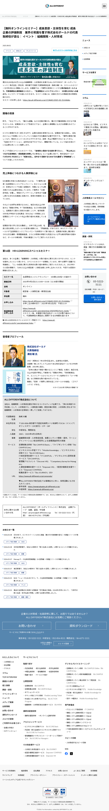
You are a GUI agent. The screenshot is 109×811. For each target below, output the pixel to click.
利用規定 (21, 775)
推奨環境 (24, 771)
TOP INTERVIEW (9, 677)
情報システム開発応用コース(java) (79, 719)
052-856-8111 (58, 638)
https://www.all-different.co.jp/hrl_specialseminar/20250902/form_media (46, 309)
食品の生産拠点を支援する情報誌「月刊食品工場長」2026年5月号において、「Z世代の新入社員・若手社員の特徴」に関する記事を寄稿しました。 (46, 591)
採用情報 (94, 771)
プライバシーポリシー (38, 775)
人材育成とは (9, 662)
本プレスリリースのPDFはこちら (65, 50)
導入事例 (6, 685)
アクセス (7, 668)
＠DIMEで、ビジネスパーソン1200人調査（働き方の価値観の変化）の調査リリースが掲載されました (46, 536)
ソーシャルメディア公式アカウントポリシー (18, 780)
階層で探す (29, 675)
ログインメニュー (10, 731)
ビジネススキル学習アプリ (84, 689)
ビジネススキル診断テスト (41, 727)
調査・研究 (7, 690)
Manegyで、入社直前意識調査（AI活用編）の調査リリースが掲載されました (42, 559)
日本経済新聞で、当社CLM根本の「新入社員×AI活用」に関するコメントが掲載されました (46, 548)
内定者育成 (29, 668)
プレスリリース (31, 51)
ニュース (6, 698)
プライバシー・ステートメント (63, 775)
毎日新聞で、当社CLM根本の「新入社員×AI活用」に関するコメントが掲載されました (45, 569)
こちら (38, 632)
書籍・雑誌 (24, 597)
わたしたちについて (10, 657)
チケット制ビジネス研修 (43, 696)
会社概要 (7, 665)
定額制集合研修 (38, 689)
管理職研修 (42, 672)
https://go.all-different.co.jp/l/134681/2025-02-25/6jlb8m (46, 100)
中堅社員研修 (30, 672)
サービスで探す (41, 675)
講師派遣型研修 (30, 716)
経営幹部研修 (54, 672)
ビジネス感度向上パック (75, 686)
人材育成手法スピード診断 (76, 743)
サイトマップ (7, 775)
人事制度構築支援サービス (40, 756)
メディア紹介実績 (11, 542)
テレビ (23, 585)
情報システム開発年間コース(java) (79, 713)
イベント (8, 51)
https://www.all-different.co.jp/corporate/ (35, 476)
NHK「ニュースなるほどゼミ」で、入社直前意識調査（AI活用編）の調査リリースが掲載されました (45, 579)
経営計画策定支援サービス (43, 753)
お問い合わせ (26, 625)
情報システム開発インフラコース (79, 722)
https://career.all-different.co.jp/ (41, 489)
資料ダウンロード (81, 625)
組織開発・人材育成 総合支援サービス (43, 705)
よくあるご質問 (79, 771)
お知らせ (18, 51)
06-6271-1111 (82, 638)
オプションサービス (32, 692)
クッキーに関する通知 (89, 775)
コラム (5, 673)
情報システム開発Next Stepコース (79, 726)
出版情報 (87, 59)
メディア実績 (7, 702)
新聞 (22, 554)
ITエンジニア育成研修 (80, 709)
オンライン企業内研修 (47, 716)
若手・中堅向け (82, 699)
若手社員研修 (54, 668)
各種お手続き (9, 728)
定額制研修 (34, 686)
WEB (22, 542)
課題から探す (7, 681)
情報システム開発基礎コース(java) (79, 716)
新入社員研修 (41, 668)
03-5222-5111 (98, 283)
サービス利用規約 (8, 771)
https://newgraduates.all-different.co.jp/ (44, 486)
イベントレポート (9, 694)
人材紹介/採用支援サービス (41, 749)
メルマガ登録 (63, 643)
